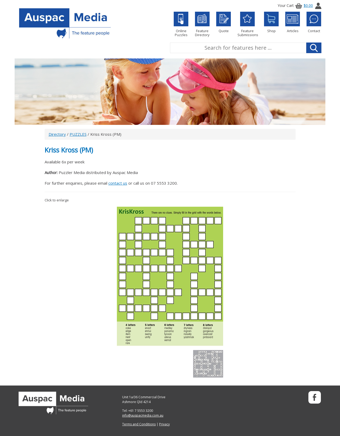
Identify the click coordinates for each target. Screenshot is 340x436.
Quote (223, 22)
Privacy (164, 424)
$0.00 (303, 5)
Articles (292, 22)
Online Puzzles (181, 24)
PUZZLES (78, 134)
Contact (314, 22)
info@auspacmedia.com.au (142, 415)
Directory (57, 134)
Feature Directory (202, 24)
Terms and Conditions (139, 424)
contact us (117, 183)
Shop (271, 22)
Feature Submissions (247, 24)
